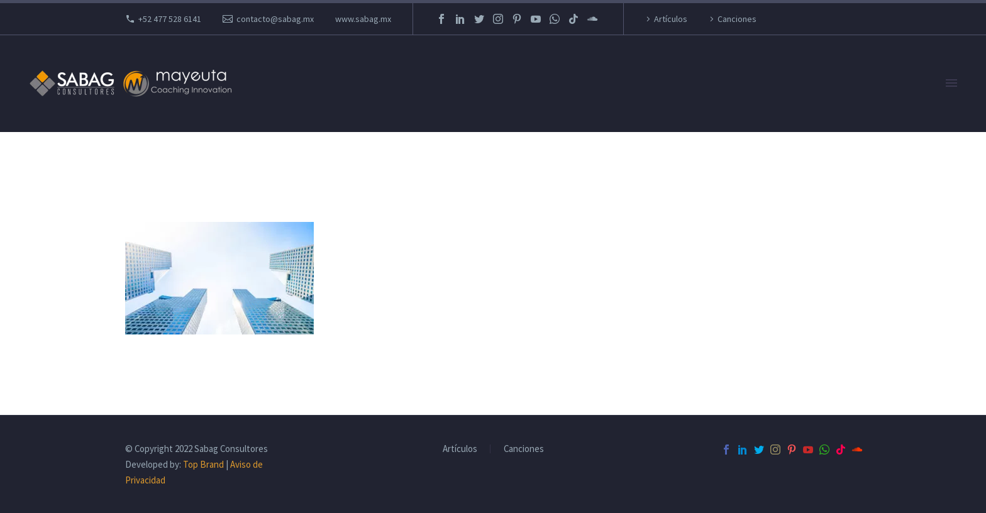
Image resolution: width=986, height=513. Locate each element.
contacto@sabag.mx (275, 19)
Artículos (670, 19)
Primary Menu (951, 83)
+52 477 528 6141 (169, 19)
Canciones (736, 19)
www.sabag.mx (363, 19)
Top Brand (203, 464)
